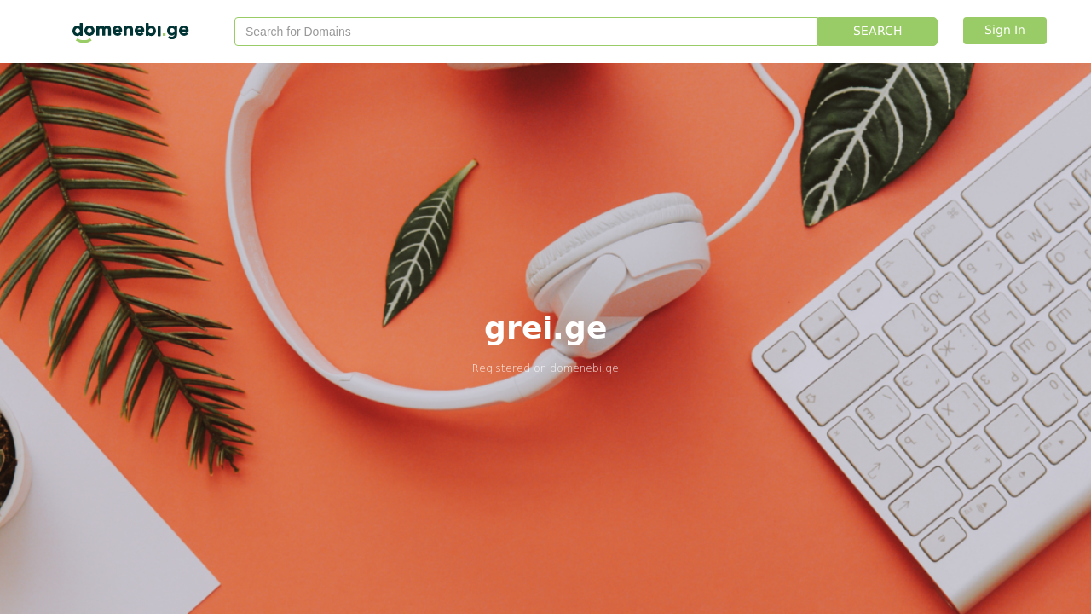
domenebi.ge (584, 368)
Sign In (1004, 31)
